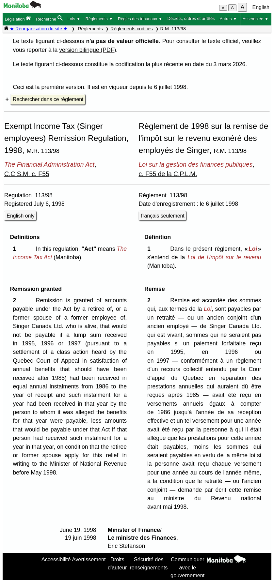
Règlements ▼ (99, 18)
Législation (18, 18)
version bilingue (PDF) (87, 50)
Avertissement (89, 559)
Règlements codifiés (131, 28)
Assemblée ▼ (256, 18)
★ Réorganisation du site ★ (39, 28)
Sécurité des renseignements (149, 563)
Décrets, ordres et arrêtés (191, 18)
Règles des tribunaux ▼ (140, 18)
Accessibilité (56, 559)
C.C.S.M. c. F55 (26, 173)
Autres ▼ (228, 18)
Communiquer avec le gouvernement (187, 567)
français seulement (163, 216)
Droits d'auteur (117, 563)
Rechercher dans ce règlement (48, 99)
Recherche (49, 18)
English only (20, 216)
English (260, 7)
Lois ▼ (74, 18)
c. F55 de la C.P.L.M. (168, 173)
